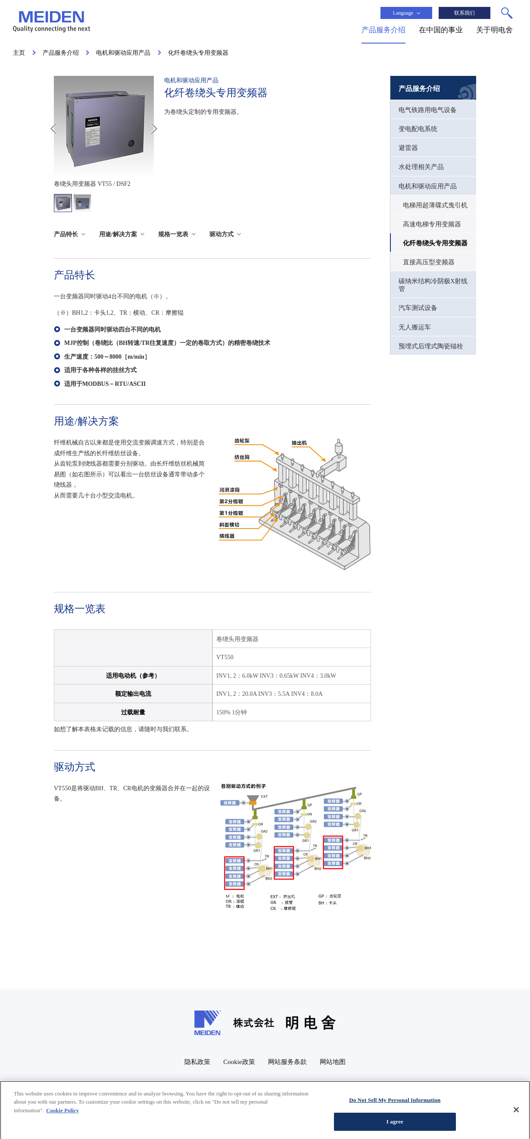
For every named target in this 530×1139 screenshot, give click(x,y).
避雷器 (408, 147)
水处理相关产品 (421, 166)
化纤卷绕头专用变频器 (435, 243)
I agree (395, 1126)
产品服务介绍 (419, 88)
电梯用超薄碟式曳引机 (435, 205)
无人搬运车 (415, 327)
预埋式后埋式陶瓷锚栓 (431, 346)
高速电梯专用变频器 (432, 224)
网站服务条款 (287, 1061)
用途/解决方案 (118, 234)
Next (154, 129)
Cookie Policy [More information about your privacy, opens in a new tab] (62, 1114)
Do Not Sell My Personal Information (394, 1104)
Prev (53, 129)
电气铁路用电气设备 (428, 109)
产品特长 (66, 234)
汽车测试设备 (418, 307)
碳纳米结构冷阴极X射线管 (433, 285)
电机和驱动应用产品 (428, 186)
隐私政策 (197, 1061)
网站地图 (333, 1061)
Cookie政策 (239, 1061)
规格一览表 (173, 234)
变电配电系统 (418, 128)
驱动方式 (221, 234)
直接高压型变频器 (429, 262)
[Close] (516, 1113)
